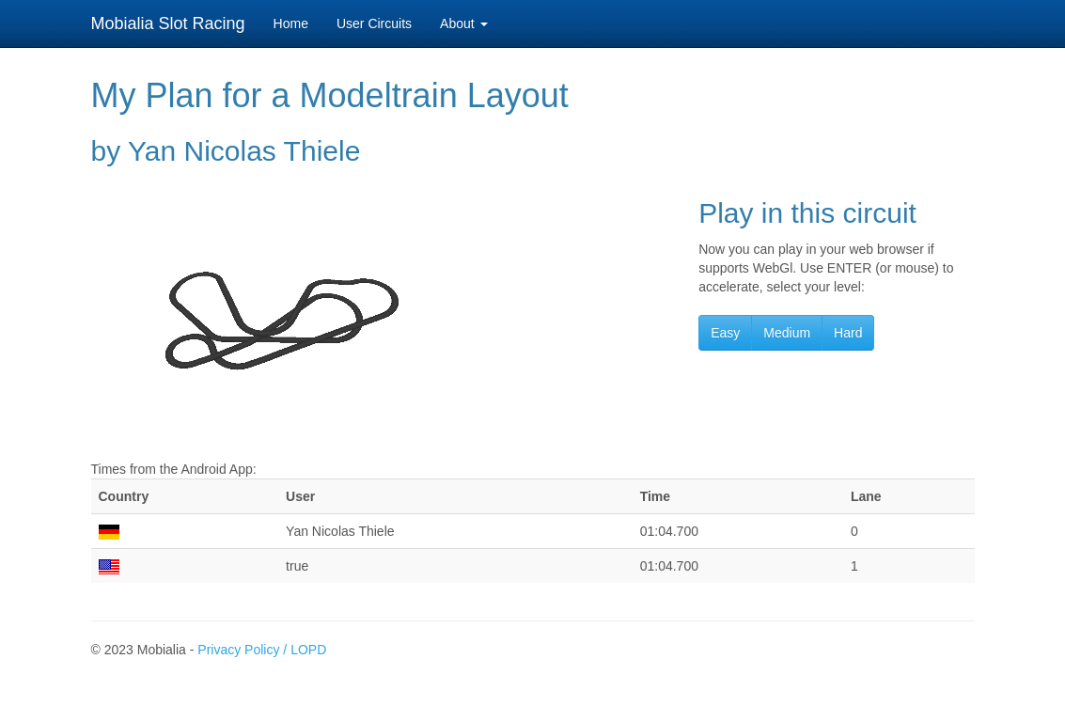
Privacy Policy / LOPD (261, 649)
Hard (848, 332)
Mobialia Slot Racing (168, 23)
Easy (725, 332)
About (463, 23)
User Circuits (374, 23)
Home (291, 23)
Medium (786, 332)
